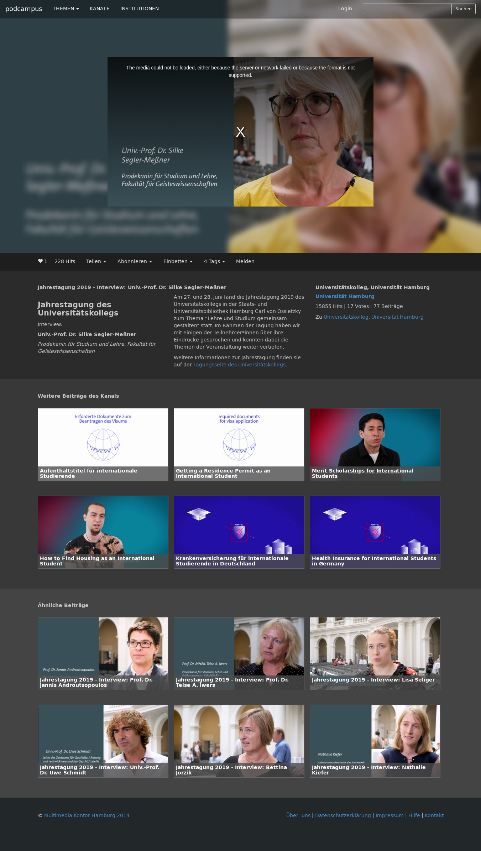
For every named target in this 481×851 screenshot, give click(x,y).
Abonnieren (134, 262)
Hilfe (414, 816)
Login (345, 9)
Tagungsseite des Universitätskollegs (239, 365)
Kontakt (434, 816)
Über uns (298, 816)
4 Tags (214, 262)
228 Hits (64, 262)
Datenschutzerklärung (343, 816)
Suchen (463, 8)
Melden (245, 262)
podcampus (23, 9)
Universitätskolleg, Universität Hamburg (374, 317)
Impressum (390, 816)
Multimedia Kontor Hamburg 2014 (87, 816)
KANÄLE (100, 9)
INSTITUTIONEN (139, 9)
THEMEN (66, 9)
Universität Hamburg (345, 296)
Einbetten (178, 262)
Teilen (96, 262)
